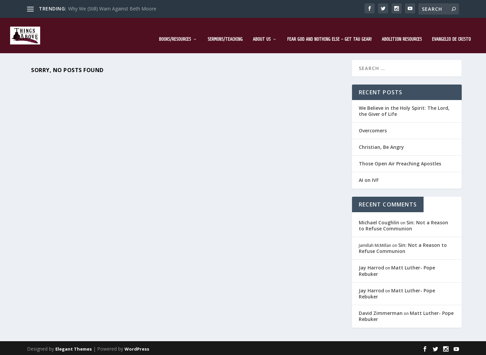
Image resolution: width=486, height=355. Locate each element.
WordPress (137, 347)
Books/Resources (175, 30)
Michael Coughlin (379, 221)
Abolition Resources (402, 30)
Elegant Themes (73, 347)
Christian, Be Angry (381, 145)
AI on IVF (369, 178)
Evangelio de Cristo (451, 30)
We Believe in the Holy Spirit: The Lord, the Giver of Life (404, 109)
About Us (262, 30)
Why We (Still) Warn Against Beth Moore (112, 8)
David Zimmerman (381, 312)
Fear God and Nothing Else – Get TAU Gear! (329, 30)
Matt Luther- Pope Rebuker (397, 269)
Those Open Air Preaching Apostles (400, 162)
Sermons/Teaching (225, 30)
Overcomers (373, 129)
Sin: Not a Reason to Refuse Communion (403, 224)
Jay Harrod (371, 266)
